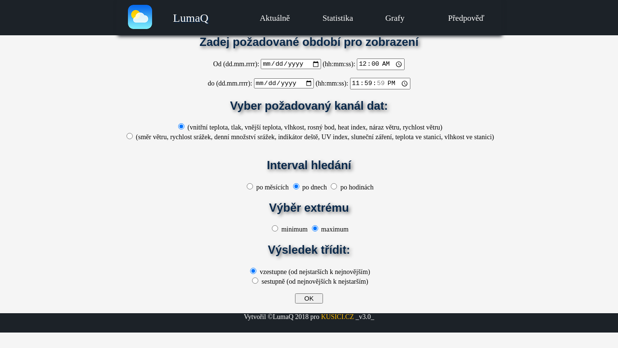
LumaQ (190, 18)
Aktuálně (275, 18)
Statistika (338, 18)
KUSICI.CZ (337, 316)
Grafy (395, 18)
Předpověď (466, 18)
